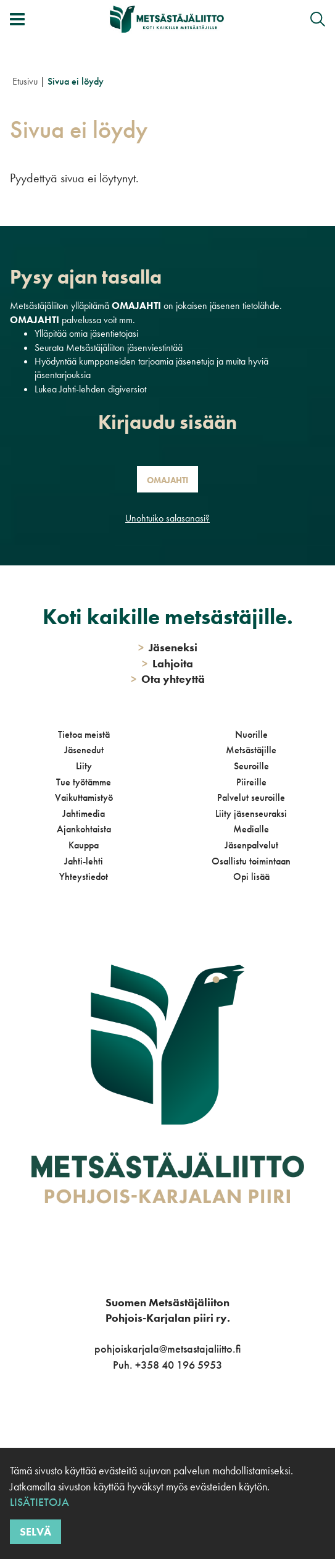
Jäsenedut (84, 749)
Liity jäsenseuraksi (251, 813)
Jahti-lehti (83, 861)
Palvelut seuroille (251, 797)
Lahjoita (167, 663)
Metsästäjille (251, 749)
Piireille (251, 781)
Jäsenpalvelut (251, 845)
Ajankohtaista (84, 828)
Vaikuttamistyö (84, 797)
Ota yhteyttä (168, 679)
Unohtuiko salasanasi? (167, 518)
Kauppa (83, 845)
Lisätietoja (39, 1502)
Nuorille (251, 734)
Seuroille (251, 765)
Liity (84, 765)
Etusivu (25, 81)
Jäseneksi (167, 647)
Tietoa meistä (84, 734)
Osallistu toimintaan (251, 861)
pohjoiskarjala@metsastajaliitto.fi (167, 1348)
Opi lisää (251, 876)
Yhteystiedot (83, 876)
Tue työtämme (83, 781)
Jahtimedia (83, 813)
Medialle (251, 828)
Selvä (35, 1531)
